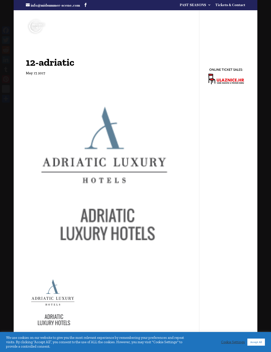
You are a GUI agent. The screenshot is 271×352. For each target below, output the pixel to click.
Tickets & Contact (230, 5)
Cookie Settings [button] (233, 342)
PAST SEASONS (193, 5)
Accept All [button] (256, 342)
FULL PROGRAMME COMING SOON (194, 17)
